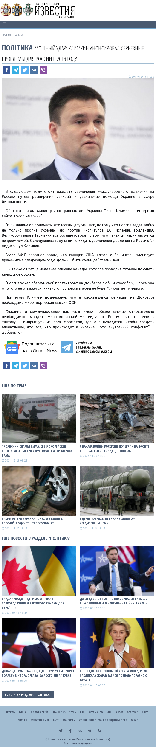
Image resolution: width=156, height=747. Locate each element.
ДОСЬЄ (119, 711)
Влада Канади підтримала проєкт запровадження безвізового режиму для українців (33, 603)
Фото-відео (77, 711)
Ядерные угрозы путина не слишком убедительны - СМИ (107, 520)
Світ (109, 711)
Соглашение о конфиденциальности (103, 720)
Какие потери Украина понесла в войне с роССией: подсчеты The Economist (32, 520)
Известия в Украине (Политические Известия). (79, 739)
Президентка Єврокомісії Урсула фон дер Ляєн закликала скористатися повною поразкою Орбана (115, 675)
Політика (17, 48)
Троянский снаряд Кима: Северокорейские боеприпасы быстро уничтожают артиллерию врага (37, 451)
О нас (134, 720)
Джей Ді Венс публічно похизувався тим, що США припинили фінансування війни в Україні (114, 600)
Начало (10, 711)
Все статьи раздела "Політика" (28, 694)
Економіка (95, 711)
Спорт (146, 711)
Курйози (132, 711)
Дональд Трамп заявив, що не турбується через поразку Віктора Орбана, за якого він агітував (38, 673)
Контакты (68, 720)
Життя (22, 720)
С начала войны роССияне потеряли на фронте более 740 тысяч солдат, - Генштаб (114, 448)
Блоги (23, 711)
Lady (56, 720)
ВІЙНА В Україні (39, 711)
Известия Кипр (39, 720)
